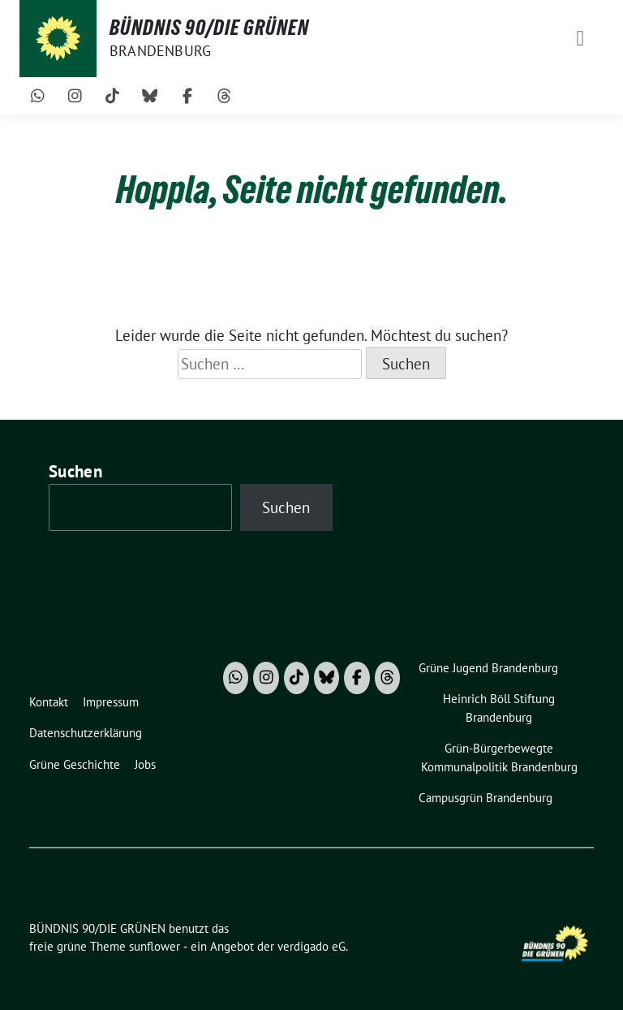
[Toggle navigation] (580, 38)
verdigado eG (311, 946)
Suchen (75, 471)
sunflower (154, 946)
